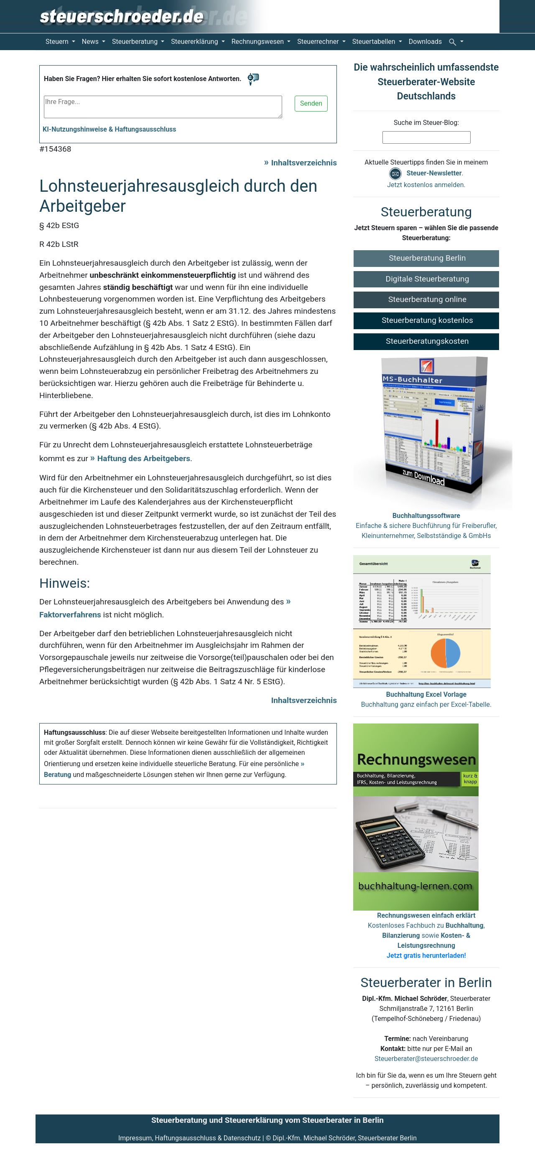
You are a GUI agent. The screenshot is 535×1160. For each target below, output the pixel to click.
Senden (311, 103)
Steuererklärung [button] (195, 42)
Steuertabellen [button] (374, 42)
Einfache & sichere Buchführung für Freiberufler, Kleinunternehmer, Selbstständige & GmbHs (426, 526)
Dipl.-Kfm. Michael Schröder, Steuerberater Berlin (345, 1138)
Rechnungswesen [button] (258, 42)
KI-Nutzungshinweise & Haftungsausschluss (109, 129)
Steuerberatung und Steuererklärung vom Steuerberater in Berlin (267, 1120)
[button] (456, 42)
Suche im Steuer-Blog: (426, 123)
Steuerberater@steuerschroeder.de (426, 1059)
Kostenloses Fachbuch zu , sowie (426, 935)
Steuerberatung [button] (135, 42)
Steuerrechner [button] (319, 42)
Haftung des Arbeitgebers (143, 458)
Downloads (425, 42)
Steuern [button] (58, 42)
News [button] (91, 42)
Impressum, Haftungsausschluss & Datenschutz (189, 1138)
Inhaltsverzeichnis (304, 163)
